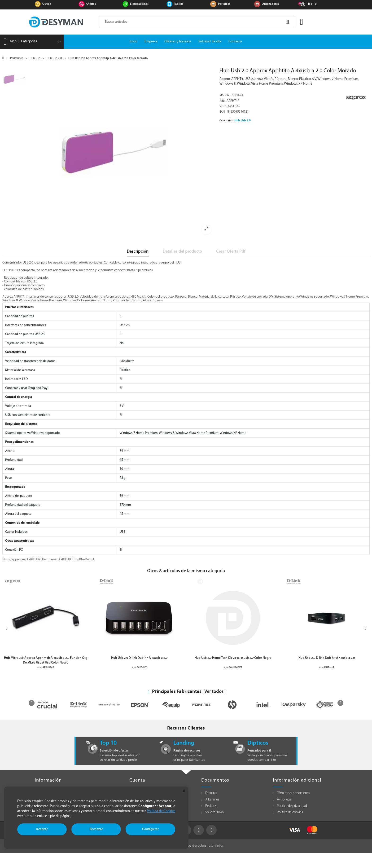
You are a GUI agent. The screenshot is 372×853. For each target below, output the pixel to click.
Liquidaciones (139, 4)
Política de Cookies (161, 811)
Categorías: (226, 120)
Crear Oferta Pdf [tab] (230, 251)
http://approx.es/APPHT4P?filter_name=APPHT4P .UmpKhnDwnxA (48, 559)
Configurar (150, 829)
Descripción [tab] (138, 251)
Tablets (178, 4)
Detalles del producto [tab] (182, 251)
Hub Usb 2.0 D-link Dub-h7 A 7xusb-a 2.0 (139, 658)
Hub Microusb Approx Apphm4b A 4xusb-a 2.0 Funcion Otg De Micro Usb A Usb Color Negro (46, 660)
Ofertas (91, 4)
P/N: (222, 101)
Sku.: (222, 106)
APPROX (237, 95)
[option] (121, 153)
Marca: (224, 95)
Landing (183, 743)
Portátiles (224, 4)
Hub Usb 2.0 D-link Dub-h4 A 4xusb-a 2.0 (326, 658)
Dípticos (257, 743)
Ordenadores (270, 4)
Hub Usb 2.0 (242, 120)
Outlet (46, 4)
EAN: (222, 111)
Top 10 (312, 4)
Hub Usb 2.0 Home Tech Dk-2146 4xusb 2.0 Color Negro (233, 658)
